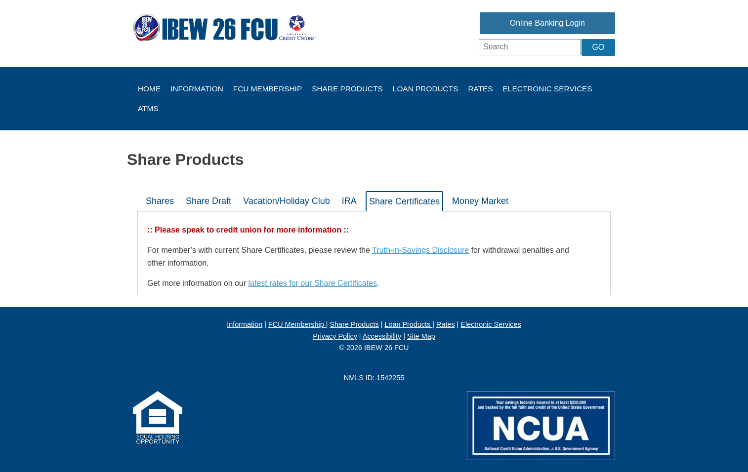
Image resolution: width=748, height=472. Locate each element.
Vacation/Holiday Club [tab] (286, 201)
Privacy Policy (335, 336)
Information (196, 88)
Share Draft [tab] (208, 201)
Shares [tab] (160, 201)
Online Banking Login (547, 23)
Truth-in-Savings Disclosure (420, 250)
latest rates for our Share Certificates (313, 283)
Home (149, 88)
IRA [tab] (349, 201)
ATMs (148, 108)
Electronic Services (547, 88)
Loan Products (425, 88)
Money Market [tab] (480, 201)
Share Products (347, 88)
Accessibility (382, 336)
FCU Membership (267, 88)
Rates (480, 88)
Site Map (421, 336)
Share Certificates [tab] (404, 201)
